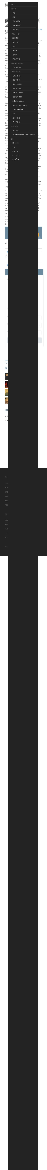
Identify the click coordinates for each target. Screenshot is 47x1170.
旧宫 (14, 114)
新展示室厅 (16, 59)
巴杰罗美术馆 (17, 67)
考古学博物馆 (17, 88)
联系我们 (15, 29)
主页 (13, 4)
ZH (12, 139)
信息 (14, 13)
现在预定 (15, 38)
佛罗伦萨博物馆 (17, 63)
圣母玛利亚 (16, 118)
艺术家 (14, 55)
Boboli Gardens (18, 101)
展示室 (14, 51)
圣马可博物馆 (17, 84)
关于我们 (8, 483)
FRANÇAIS (15, 155)
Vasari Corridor (17, 109)
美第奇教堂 (16, 80)
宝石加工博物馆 (17, 93)
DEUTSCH (15, 151)
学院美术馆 (16, 72)
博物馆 (13, 8)
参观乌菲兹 (15, 34)
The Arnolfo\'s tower (19, 105)
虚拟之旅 (15, 42)
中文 (14, 147)
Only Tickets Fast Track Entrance (23, 135)
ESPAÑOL (15, 159)
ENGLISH (15, 143)
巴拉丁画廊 (16, 76)
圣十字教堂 (16, 122)
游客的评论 (16, 25)
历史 (14, 17)
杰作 (14, 46)
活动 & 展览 (16, 21)
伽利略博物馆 (17, 97)
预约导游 (15, 130)
